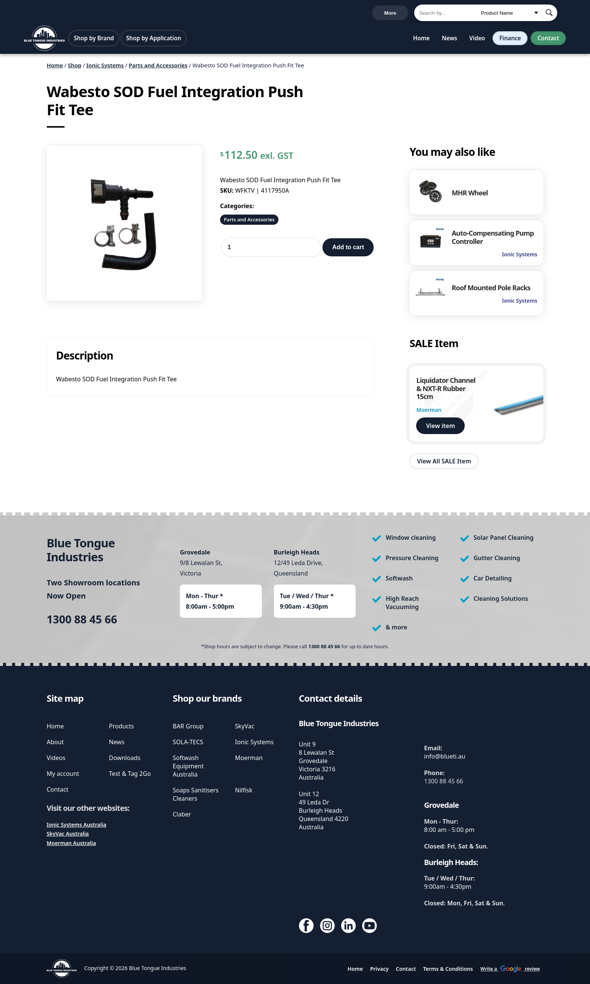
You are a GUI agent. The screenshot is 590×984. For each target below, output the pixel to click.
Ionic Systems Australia (76, 824)
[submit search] (549, 13)
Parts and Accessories (158, 66)
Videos (56, 758)
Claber (182, 814)
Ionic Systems (105, 66)
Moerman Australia (71, 843)
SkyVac (244, 726)
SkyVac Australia (68, 833)
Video (477, 39)
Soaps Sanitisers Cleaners (196, 794)
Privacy (379, 968)
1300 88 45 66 (44, 13)
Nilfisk (243, 790)
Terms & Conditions (448, 968)
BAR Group (188, 726)
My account (63, 773)
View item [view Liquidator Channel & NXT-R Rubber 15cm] (440, 427)
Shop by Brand (94, 39)
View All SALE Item (444, 462)
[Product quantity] (271, 249)
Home (421, 39)
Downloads (125, 758)
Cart (395, 13)
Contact (548, 39)
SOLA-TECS (188, 742)
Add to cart (348, 248)
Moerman (249, 758)
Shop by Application (153, 39)
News (449, 39)
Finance (510, 39)
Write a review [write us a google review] (183, 13)
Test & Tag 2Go (130, 773)
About (55, 742)
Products (121, 726)
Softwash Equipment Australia (188, 766)
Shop (74, 66)
